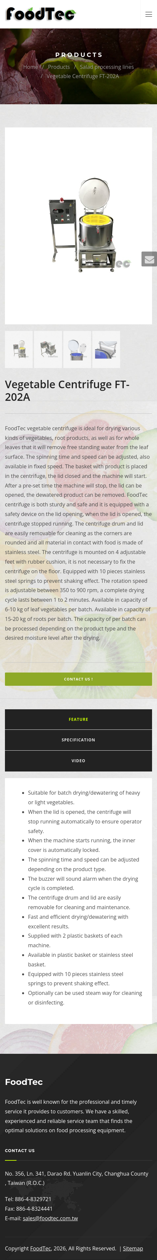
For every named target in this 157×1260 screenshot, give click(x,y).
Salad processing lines (107, 66)
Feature (78, 719)
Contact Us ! (78, 679)
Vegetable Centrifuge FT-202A (83, 76)
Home (30, 66)
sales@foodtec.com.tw (50, 1218)
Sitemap (133, 1248)
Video (78, 761)
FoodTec (40, 1248)
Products (59, 66)
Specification (78, 740)
